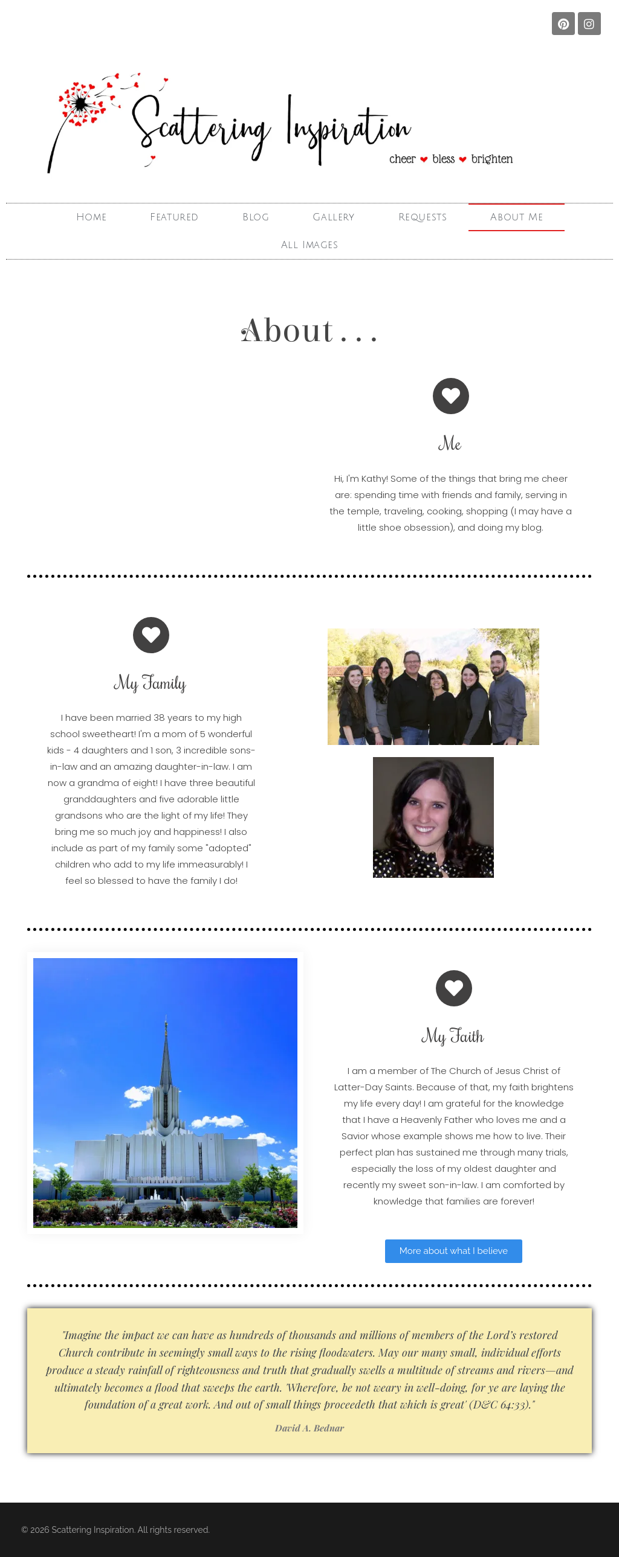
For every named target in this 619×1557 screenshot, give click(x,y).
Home (91, 217)
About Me (516, 217)
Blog (255, 217)
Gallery (333, 217)
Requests (422, 217)
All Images (310, 245)
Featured (174, 217)
